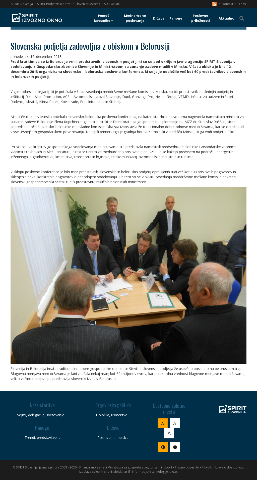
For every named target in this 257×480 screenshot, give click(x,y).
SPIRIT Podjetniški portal (54, 4)
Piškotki (207, 467)
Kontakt (227, 4)
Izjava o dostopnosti (229, 467)
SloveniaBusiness (88, 4)
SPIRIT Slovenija (22, 4)
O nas (241, 4)
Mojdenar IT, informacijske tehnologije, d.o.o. (145, 471)
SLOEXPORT (112, 4)
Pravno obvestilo (187, 467)
